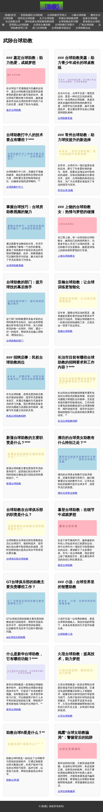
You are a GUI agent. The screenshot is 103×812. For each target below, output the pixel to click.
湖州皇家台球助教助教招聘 (39, 21)
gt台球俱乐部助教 (15, 637)
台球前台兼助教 (41, 24)
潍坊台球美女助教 (67, 493)
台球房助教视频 (14, 265)
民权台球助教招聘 (16, 416)
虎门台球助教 (39, 28)
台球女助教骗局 (66, 791)
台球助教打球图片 (65, 24)
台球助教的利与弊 (68, 21)
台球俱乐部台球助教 (17, 558)
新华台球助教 (13, 709)
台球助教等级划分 (61, 28)
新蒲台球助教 (13, 483)
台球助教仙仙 (83, 28)
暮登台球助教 (65, 565)
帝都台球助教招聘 (68, 18)
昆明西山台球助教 (19, 24)
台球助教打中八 (14, 187)
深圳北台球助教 (26, 18)
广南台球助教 (86, 24)
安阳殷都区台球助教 (32, 15)
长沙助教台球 (13, 21)
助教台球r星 (12, 780)
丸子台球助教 (46, 18)
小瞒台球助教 (78, 15)
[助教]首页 (10, 15)
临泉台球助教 (90, 18)
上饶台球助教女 (66, 256)
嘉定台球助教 (13, 110)
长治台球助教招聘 (67, 421)
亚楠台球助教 (65, 331)
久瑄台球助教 (65, 716)
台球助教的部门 (14, 340)
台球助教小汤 (65, 634)
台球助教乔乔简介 (57, 15)
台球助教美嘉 (65, 118)
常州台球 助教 (65, 190)
